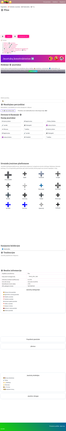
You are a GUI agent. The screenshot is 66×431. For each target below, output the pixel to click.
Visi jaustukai (46, 2)
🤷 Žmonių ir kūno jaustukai (9, 292)
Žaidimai (55, 2)
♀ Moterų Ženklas (51, 121)
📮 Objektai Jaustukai (8, 296)
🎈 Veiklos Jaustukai (8, 303)
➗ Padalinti (27, 137)
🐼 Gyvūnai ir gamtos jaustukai (10, 301)
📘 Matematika (6, 249)
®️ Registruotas (28, 121)
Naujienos (62, 2)
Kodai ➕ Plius (7, 53)
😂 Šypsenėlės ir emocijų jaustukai (11, 294)
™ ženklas (26, 129)
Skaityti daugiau (33, 71)
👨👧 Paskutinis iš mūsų (8, 389)
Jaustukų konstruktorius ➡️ (18, 58)
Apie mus (62, 426)
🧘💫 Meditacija (7, 382)
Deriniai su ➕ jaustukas (10, 46)
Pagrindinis (4, 7)
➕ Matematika (25, 7)
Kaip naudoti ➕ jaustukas (11, 44)
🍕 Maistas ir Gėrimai (8, 306)
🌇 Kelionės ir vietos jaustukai (10, 308)
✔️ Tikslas (5, 380)
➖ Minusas (5, 129)
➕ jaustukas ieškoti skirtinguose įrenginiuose (16, 48)
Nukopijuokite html (23, 36)
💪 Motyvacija (6, 384)
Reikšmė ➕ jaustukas (9, 43)
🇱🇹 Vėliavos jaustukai (8, 310)
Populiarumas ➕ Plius (10, 51)
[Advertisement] (33, 23)
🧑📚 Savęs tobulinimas (8, 378)
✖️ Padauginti (28, 125)
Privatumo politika (54, 426)
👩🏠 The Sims (6, 387)
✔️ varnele (4, 125)
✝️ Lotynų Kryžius (51, 125)
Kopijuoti (9, 36)
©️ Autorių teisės (6, 121)
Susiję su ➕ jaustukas (10, 47)
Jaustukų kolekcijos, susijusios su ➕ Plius (15, 50)
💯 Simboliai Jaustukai (14, 7)
